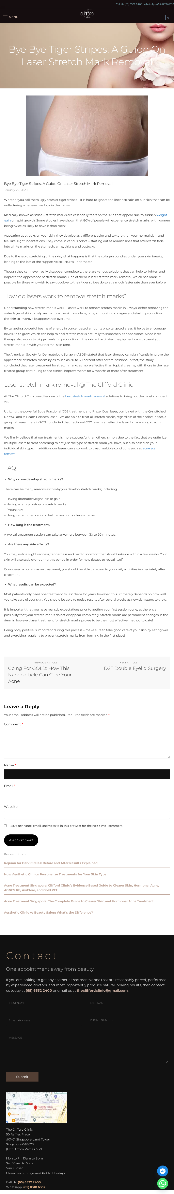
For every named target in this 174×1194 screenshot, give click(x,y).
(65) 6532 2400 (133, 4)
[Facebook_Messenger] (162, 1171)
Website (11, 807)
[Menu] (9, 17)
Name (10, 765)
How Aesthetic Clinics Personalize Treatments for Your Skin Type (55, 874)
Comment (13, 724)
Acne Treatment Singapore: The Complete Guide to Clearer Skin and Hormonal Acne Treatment (79, 901)
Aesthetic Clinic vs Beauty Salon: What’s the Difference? (48, 912)
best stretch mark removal (85, 396)
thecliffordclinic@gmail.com (102, 990)
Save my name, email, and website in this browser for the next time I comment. (67, 826)
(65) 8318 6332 (165, 4)
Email (9, 786)
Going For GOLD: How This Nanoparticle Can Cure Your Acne (40, 674)
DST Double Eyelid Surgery (135, 668)
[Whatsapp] (162, 1183)
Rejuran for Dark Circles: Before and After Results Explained (50, 863)
